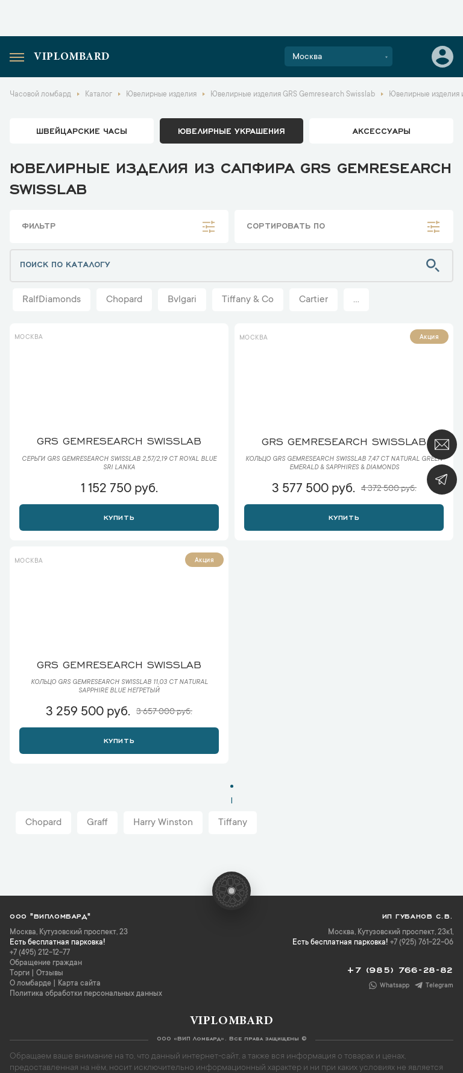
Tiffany (232, 822)
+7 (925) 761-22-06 (421, 942)
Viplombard (72, 57)
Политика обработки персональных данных (86, 994)
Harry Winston (163, 822)
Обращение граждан (46, 963)
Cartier (313, 299)
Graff (97, 822)
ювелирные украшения (231, 130)
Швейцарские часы (81, 130)
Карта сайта (79, 984)
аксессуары (382, 130)
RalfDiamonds (51, 299)
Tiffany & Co (248, 299)
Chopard (124, 299)
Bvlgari (182, 299)
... (356, 299)
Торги (20, 973)
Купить (119, 516)
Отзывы (49, 973)
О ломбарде (30, 984)
